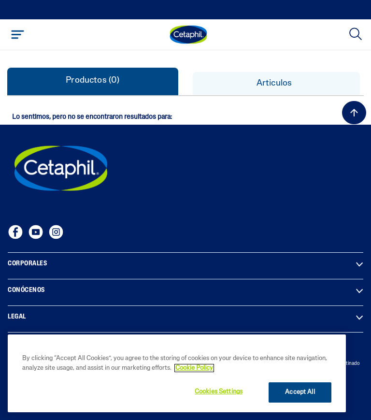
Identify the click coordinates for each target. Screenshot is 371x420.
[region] (177, 373)
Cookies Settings (219, 392)
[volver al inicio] (354, 112)
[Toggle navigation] (18, 34)
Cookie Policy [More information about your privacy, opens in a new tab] (194, 368)
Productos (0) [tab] (92, 80)
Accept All (299, 392)
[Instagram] (56, 232)
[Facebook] (15, 232)
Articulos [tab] (276, 83)
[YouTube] (35, 232)
